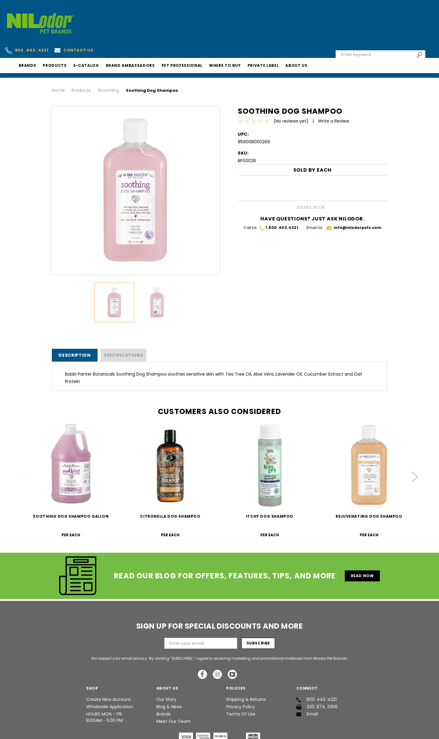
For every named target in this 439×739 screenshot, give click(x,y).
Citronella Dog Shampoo (170, 485)
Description (75, 324)
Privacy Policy (240, 676)
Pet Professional (238, 39)
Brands (84, 39)
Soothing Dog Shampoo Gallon (71, 485)
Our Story (166, 669)
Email (307, 683)
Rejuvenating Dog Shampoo (369, 485)
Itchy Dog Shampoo (269, 485)
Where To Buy (281, 39)
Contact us (129, 15)
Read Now (364, 544)
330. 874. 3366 (316, 676)
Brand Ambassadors (186, 39)
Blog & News (169, 676)
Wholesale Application (109, 676)
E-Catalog (142, 39)
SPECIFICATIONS (123, 324)
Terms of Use (240, 683)
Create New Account (108, 669)
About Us (353, 39)
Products (111, 39)
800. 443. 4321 (82, 15)
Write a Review (336, 90)
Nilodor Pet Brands (209, 731)
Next (414, 445)
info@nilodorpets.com (354, 196)
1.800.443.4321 (278, 196)
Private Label (319, 39)
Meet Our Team (173, 690)
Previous (24, 445)
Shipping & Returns (246, 669)
